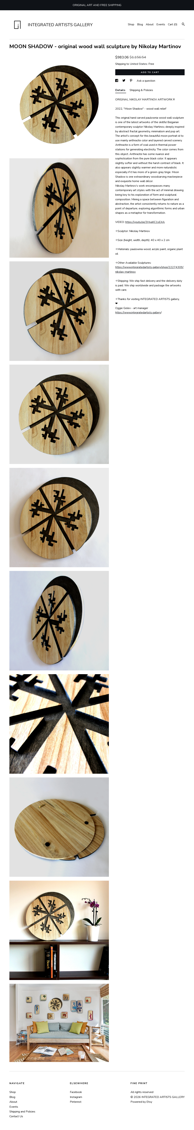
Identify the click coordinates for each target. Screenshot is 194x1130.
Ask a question (146, 81)
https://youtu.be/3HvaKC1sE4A (145, 222)
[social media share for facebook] (117, 81)
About (150, 24)
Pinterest (75, 1102)
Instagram (76, 1097)
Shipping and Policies (22, 1112)
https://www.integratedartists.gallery (138, 313)
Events (160, 24)
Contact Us (16, 1116)
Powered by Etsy (141, 1102)
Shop (131, 24)
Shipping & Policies (141, 90)
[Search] (183, 25)
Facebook (76, 1092)
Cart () (172, 24)
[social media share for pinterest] (131, 81)
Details (120, 90)
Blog (140, 24)
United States (138, 64)
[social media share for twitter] (124, 81)
